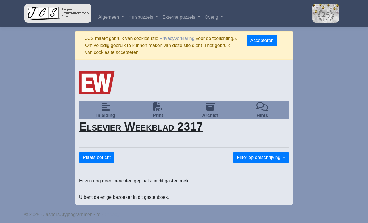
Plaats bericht (97, 157)
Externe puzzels (179, 17)
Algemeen (109, 17)
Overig (212, 17)
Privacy (112, 214)
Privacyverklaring (177, 38)
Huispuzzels (142, 17)
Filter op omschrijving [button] (259, 157)
